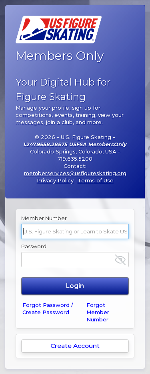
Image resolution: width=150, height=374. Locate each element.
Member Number (44, 218)
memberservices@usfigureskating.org (75, 173)
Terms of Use (96, 180)
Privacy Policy (55, 180)
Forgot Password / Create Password (47, 308)
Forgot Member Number (97, 312)
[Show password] (120, 259)
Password (33, 246)
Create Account (75, 345)
